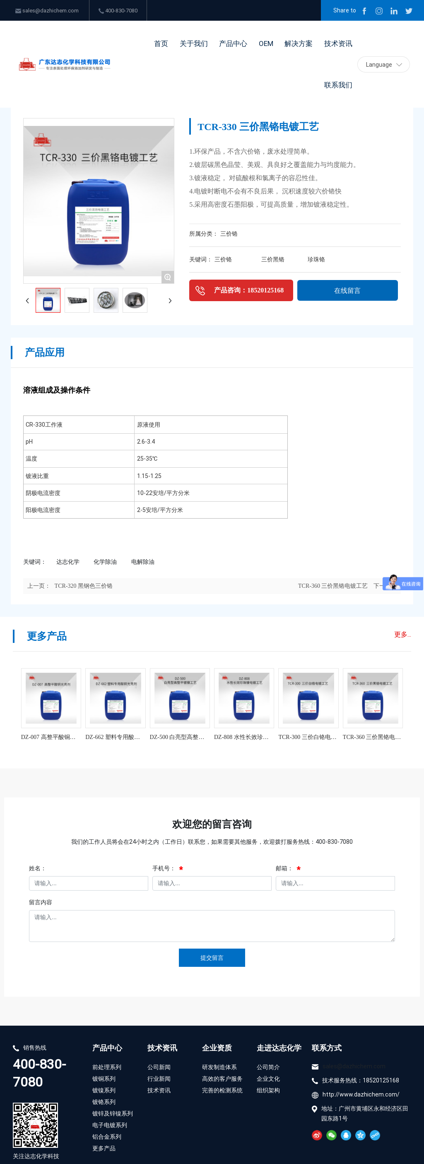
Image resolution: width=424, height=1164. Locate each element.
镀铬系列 (104, 1102)
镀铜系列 (104, 1078)
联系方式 (327, 1048)
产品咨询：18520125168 (249, 290)
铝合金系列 (107, 1136)
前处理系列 (106, 1067)
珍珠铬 (316, 259)
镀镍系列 (104, 1090)
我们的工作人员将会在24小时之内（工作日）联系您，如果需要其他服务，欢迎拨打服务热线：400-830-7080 (212, 841)
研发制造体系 (219, 1067)
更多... (402, 634)
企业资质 (217, 1048)
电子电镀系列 (109, 1125)
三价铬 (229, 234)
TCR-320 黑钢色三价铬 (84, 586)
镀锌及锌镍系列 (112, 1113)
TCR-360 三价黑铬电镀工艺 (333, 586)
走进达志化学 (279, 1048)
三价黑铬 (272, 259)
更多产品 (104, 1148)
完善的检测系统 (222, 1090)
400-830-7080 (118, 10)
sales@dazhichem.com (47, 10)
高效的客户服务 (222, 1078)
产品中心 (107, 1048)
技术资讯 (162, 1048)
